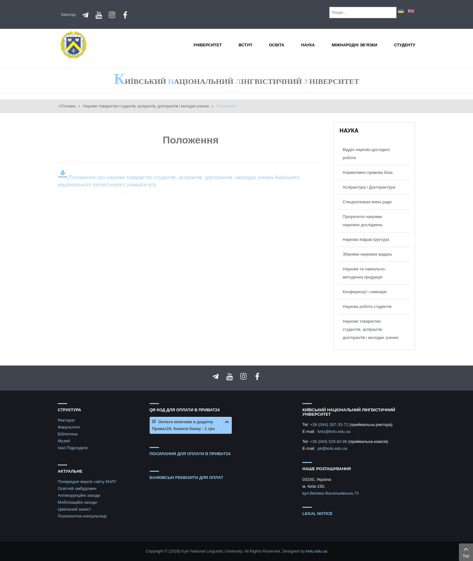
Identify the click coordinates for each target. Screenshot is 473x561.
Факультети (69, 427)
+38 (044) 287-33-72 (329, 424)
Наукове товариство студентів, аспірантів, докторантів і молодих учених (146, 106)
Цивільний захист (74, 509)
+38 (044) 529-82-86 (329, 441)
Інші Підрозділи (73, 447)
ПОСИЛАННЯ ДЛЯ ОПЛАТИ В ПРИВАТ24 (190, 453)
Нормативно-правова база (368, 172)
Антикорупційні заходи (79, 495)
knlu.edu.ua (316, 551)
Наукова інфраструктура (366, 239)
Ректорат (66, 420)
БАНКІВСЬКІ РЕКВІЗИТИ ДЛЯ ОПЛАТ (186, 477)
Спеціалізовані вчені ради (367, 202)
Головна (68, 106)
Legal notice (317, 513)
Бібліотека (68, 434)
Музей (64, 441)
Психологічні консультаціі (82, 516)
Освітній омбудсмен (77, 488)
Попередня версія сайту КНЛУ (87, 481)
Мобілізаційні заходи (77, 502)
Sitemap (68, 14)
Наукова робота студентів (367, 306)
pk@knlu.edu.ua (332, 448)
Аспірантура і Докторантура (369, 187)
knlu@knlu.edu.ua (334, 431)
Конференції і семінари (365, 291)
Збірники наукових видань (367, 254)
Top (466, 551)
